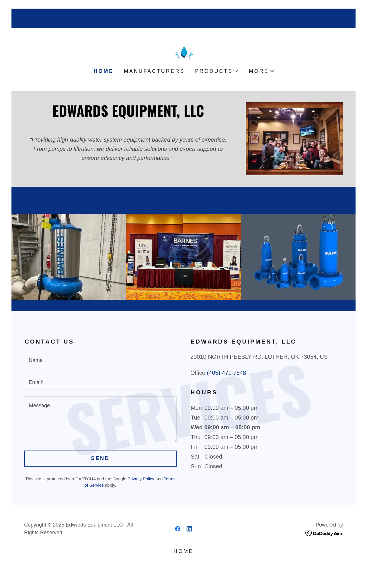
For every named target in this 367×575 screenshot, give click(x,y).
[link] (183, 52)
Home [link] (104, 71)
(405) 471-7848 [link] (226, 373)
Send (100, 458)
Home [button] (183, 551)
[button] (216, 71)
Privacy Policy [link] (141, 478)
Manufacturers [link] (154, 71)
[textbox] (100, 359)
